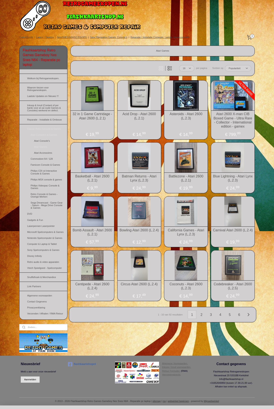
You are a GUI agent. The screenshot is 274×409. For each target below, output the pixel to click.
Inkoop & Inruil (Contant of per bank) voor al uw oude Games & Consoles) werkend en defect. (44, 108)
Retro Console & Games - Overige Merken (44, 195)
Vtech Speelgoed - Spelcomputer (44, 268)
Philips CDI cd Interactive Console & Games (44, 172)
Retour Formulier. (171, 371)
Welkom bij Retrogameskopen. (43, 78)
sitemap (156, 401)
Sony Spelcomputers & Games (43, 250)
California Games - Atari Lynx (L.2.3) (186, 232)
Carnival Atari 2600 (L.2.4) (233, 230)
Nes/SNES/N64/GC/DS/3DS (72, 37)
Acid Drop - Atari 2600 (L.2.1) (139, 116)
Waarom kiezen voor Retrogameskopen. (38, 88)
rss (164, 401)
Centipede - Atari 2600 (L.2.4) (92, 286)
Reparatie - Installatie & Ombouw (44, 119)
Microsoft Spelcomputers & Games (45, 232)
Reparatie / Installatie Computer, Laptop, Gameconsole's (160, 37)
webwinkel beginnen (178, 401)
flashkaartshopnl (82, 364)
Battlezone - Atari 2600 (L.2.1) (186, 178)
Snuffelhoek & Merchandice (41, 277)
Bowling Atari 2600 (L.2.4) (139, 230)
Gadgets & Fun (35, 220)
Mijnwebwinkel (211, 401)
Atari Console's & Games (44, 135)
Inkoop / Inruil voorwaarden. (176, 367)
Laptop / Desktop (45, 37)
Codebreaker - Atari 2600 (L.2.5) (233, 286)
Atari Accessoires (43, 153)
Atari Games (40, 147)
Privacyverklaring (36, 307)
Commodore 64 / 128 (42, 159)
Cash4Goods (26, 37)
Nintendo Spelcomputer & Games (44, 238)
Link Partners (34, 286)
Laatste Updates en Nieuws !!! (43, 96)
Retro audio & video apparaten (43, 262)
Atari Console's (42, 141)
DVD (29, 214)
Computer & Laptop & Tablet (42, 244)
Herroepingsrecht (171, 374)
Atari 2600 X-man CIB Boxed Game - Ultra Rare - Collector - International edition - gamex (232, 120)
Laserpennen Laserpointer (41, 226)
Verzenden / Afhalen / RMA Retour (45, 313)
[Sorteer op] (238, 68)
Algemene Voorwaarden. (175, 363)
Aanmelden (30, 379)
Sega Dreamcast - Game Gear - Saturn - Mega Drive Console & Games (47, 205)
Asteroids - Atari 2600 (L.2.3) (186, 116)
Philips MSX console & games (46, 179)
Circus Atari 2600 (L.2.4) (139, 284)
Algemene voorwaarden (39, 295)
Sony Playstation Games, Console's (108, 37)
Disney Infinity (34, 256)
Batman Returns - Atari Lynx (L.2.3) (139, 178)
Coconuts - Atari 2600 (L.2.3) (186, 286)
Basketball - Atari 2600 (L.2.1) (92, 178)
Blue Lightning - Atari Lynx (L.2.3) (233, 178)
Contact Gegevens (37, 301)
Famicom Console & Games (45, 165)
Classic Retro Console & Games (44, 129)
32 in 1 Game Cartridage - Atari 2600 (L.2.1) (92, 116)
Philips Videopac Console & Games (45, 186)
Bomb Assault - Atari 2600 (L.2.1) (92, 232)
